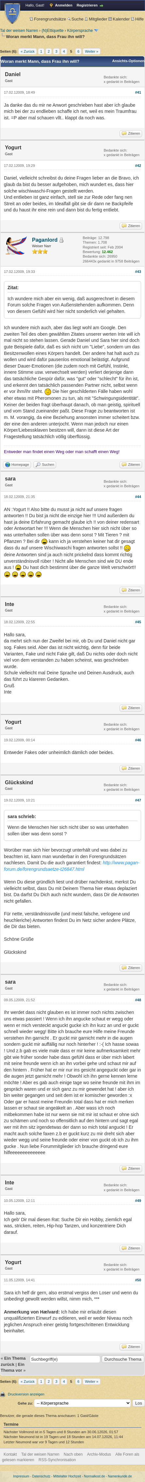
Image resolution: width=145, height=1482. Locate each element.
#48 (138, 1000)
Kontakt (10, 1454)
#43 (138, 272)
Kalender (119, 19)
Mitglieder (96, 19)
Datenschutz (41, 1476)
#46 (138, 740)
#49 (138, 1201)
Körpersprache (80, 30)
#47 (138, 800)
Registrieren (87, 5)
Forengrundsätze (48, 19)
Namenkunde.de (120, 1476)
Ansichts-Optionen (128, 61)
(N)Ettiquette (52, 30)
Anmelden (63, 5)
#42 (138, 166)
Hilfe (137, 19)
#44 (138, 497)
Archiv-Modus (99, 1454)
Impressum (21, 1476)
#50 (138, 1280)
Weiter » (91, 51)
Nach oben (73, 1454)
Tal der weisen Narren (19, 30)
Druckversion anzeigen (26, 1394)
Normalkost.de (94, 1476)
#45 (138, 622)
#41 (138, 92)
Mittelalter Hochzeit (67, 1476)
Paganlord (44, 240)
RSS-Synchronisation (57, 1460)
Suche (75, 19)
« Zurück (28, 51)
